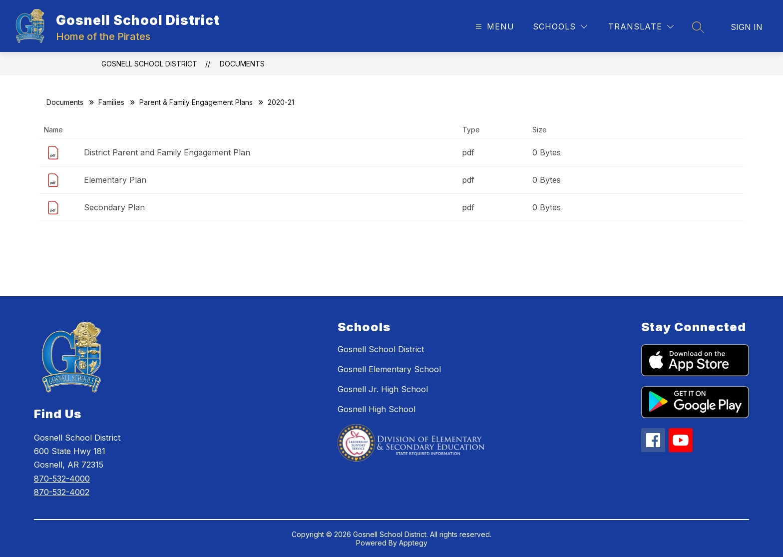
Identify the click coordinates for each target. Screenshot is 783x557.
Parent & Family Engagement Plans (196, 102)
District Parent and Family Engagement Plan (167, 152)
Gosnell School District (149, 63)
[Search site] (698, 27)
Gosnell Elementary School (389, 369)
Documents (242, 63)
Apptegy (413, 543)
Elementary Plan (115, 180)
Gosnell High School (376, 409)
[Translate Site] (641, 26)
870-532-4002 (61, 492)
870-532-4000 (62, 479)
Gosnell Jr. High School (383, 389)
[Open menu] (493, 26)
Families (111, 102)
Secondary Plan (114, 207)
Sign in (747, 27)
